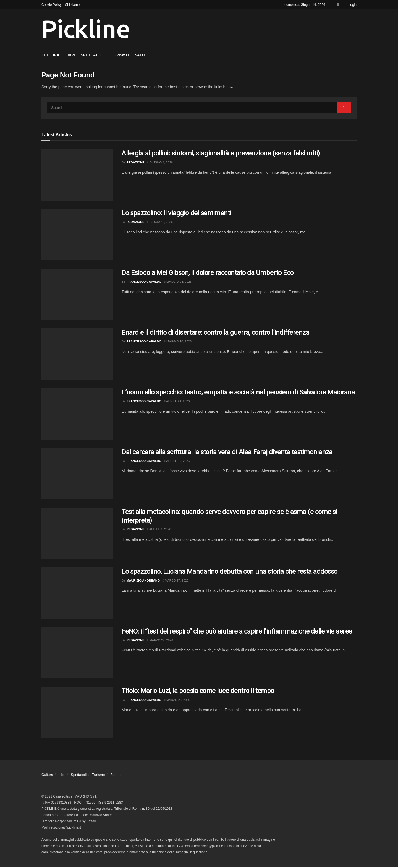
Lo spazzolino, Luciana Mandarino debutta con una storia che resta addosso (229, 571)
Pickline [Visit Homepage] (85, 28)
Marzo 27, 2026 (175, 580)
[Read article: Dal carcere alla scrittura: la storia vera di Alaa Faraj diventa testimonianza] (77, 473)
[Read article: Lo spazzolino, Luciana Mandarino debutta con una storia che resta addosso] (77, 593)
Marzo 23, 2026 (177, 700)
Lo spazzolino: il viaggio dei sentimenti (176, 213)
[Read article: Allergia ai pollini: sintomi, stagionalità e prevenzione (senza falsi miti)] (77, 175)
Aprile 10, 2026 (177, 461)
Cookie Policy (51, 5)
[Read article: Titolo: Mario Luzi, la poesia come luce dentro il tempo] (77, 712)
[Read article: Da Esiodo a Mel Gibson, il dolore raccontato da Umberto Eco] (77, 294)
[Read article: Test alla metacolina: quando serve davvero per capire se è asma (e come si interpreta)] (77, 533)
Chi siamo (72, 5)
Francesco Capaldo (144, 281)
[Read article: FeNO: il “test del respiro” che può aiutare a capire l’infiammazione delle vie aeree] (77, 653)
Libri (70, 55)
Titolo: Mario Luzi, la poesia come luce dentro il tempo (198, 691)
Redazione (136, 162)
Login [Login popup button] (351, 5)
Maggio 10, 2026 (178, 341)
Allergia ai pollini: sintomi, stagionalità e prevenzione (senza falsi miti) (221, 153)
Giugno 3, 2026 (159, 222)
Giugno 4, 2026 (159, 162)
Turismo (120, 55)
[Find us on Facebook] (333, 4)
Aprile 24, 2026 (177, 401)
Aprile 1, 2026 (159, 529)
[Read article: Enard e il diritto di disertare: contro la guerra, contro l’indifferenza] (77, 354)
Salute (142, 55)
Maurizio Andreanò (143, 580)
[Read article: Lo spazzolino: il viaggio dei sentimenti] (77, 234)
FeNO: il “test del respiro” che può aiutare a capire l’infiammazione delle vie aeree (237, 631)
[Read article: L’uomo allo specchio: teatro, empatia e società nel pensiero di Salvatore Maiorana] (77, 414)
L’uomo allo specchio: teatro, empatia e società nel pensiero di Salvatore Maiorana (238, 392)
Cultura (50, 55)
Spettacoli (93, 55)
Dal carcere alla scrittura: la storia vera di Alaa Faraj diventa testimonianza (227, 452)
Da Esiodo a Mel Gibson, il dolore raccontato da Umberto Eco (208, 273)
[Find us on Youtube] (338, 4)
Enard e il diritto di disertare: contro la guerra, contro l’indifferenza (215, 332)
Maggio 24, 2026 (178, 281)
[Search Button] (354, 55)
